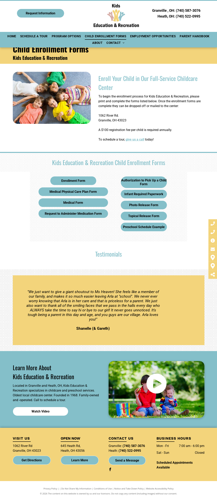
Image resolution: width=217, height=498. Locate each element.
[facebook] (110, 470)
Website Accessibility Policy (159, 488)
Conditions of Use (103, 488)
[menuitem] (11, 36)
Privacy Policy (50, 488)
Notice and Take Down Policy (129, 488)
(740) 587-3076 (188, 10)
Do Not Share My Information (76, 488)
